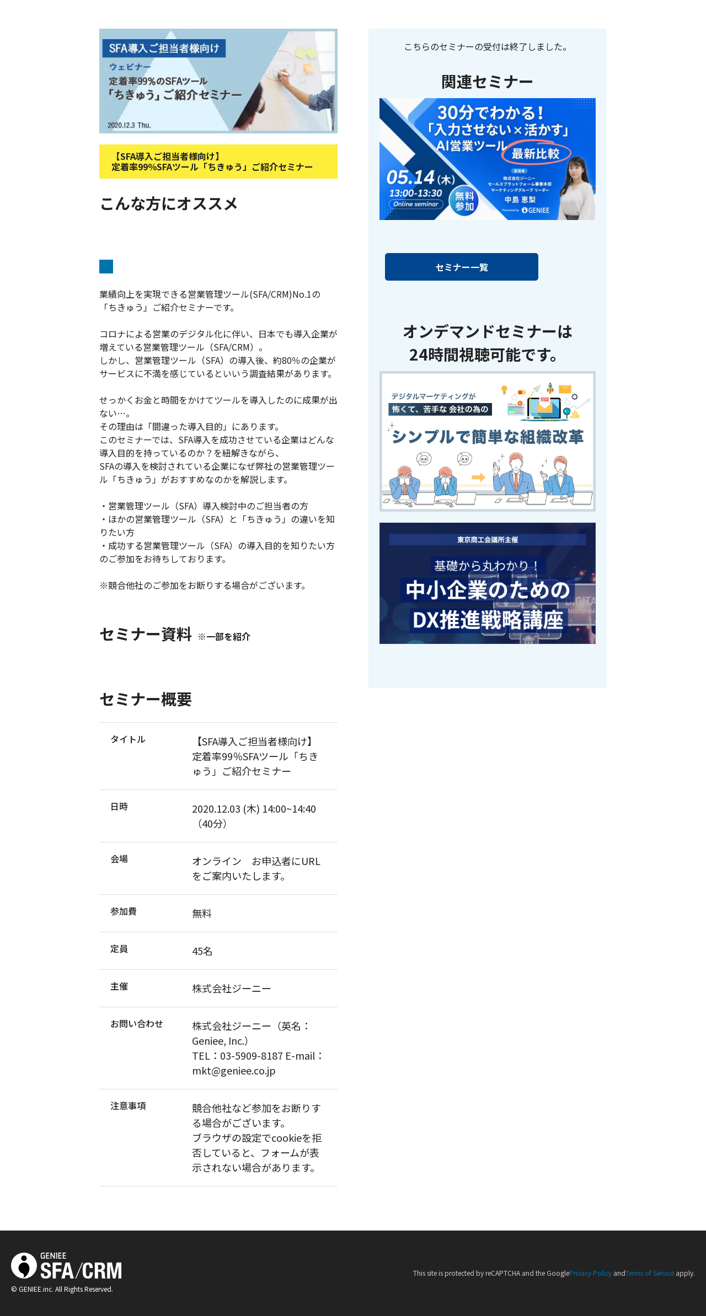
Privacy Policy (590, 1272)
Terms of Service (649, 1272)
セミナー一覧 (461, 266)
